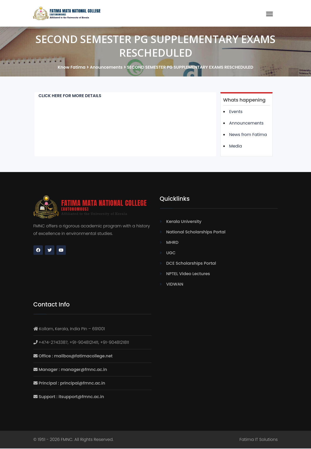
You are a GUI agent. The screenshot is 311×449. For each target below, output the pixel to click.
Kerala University (184, 222)
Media (235, 147)
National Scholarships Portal (196, 232)
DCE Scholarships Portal (191, 264)
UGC (171, 253)
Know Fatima (71, 68)
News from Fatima (248, 135)
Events (236, 112)
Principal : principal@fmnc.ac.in (72, 383)
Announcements (246, 124)
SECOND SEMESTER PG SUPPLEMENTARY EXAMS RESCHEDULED (190, 68)
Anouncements (106, 68)
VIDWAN (174, 285)
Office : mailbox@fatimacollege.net (76, 356)
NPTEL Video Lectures (188, 274)
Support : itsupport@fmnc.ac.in (71, 397)
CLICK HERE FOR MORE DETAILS (70, 96)
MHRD (172, 243)
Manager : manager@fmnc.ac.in (73, 370)
